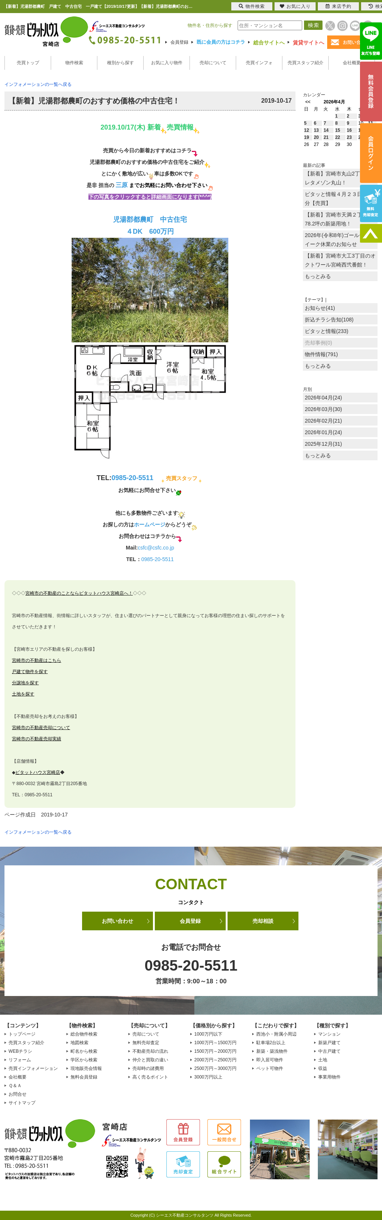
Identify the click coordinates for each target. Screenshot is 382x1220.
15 (337, 130)
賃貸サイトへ (308, 43)
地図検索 (79, 1042)
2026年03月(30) (323, 409)
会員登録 (179, 42)
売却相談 (263, 921)
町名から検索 (84, 1051)
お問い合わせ (117, 921)
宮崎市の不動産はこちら (36, 660)
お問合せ (17, 1094)
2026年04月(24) (323, 398)
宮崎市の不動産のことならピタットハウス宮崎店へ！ (79, 593)
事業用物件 (329, 1077)
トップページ (22, 1034)
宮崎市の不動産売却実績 (36, 738)
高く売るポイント (150, 1077)
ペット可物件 (269, 1068)
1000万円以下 (208, 1034)
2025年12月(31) (323, 444)
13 (316, 130)
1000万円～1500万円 (215, 1042)
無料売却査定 (145, 1042)
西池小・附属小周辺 (276, 1034)
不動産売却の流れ (150, 1051)
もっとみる (318, 276)
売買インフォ (259, 62)
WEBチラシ (20, 1051)
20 (316, 137)
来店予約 (338, 6)
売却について (213, 62)
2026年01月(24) (323, 432)
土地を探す (23, 694)
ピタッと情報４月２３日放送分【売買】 (339, 198)
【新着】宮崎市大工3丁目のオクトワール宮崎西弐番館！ (340, 260)
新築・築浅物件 (272, 1051)
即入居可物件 (269, 1059)
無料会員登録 (84, 1077)
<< (307, 102)
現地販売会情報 (86, 1068)
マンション (329, 1034)
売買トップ (28, 62)
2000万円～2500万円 (215, 1059)
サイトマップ (22, 1102)
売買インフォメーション (33, 1068)
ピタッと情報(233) (326, 331)
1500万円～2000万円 (215, 1051)
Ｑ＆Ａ (15, 1085)
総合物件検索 (84, 1034)
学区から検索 (84, 1059)
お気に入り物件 (166, 62)
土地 (322, 1059)
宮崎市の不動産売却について (41, 727)
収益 (322, 1068)
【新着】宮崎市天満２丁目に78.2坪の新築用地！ (339, 219)
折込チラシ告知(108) (329, 320)
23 (349, 137)
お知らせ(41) (320, 308)
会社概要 (352, 62)
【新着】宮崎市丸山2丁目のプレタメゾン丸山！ (340, 178)
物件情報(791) (321, 354)
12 (306, 130)
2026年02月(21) (323, 421)
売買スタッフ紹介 (305, 62)
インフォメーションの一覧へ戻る (38, 84)
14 (325, 130)
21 (325, 137)
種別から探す (120, 62)
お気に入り (295, 6)
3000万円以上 (208, 1077)
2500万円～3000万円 (215, 1068)
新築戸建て (329, 1042)
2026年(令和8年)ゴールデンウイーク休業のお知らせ (340, 239)
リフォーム (20, 1059)
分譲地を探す (25, 682)
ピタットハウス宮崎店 (37, 772)
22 (337, 137)
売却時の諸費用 (148, 1068)
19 (306, 137)
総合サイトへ (269, 43)
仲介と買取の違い (150, 1059)
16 (349, 130)
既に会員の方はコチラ (221, 42)
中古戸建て (329, 1051)
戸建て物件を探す (30, 671)
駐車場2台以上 (271, 1042)
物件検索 (74, 62)
